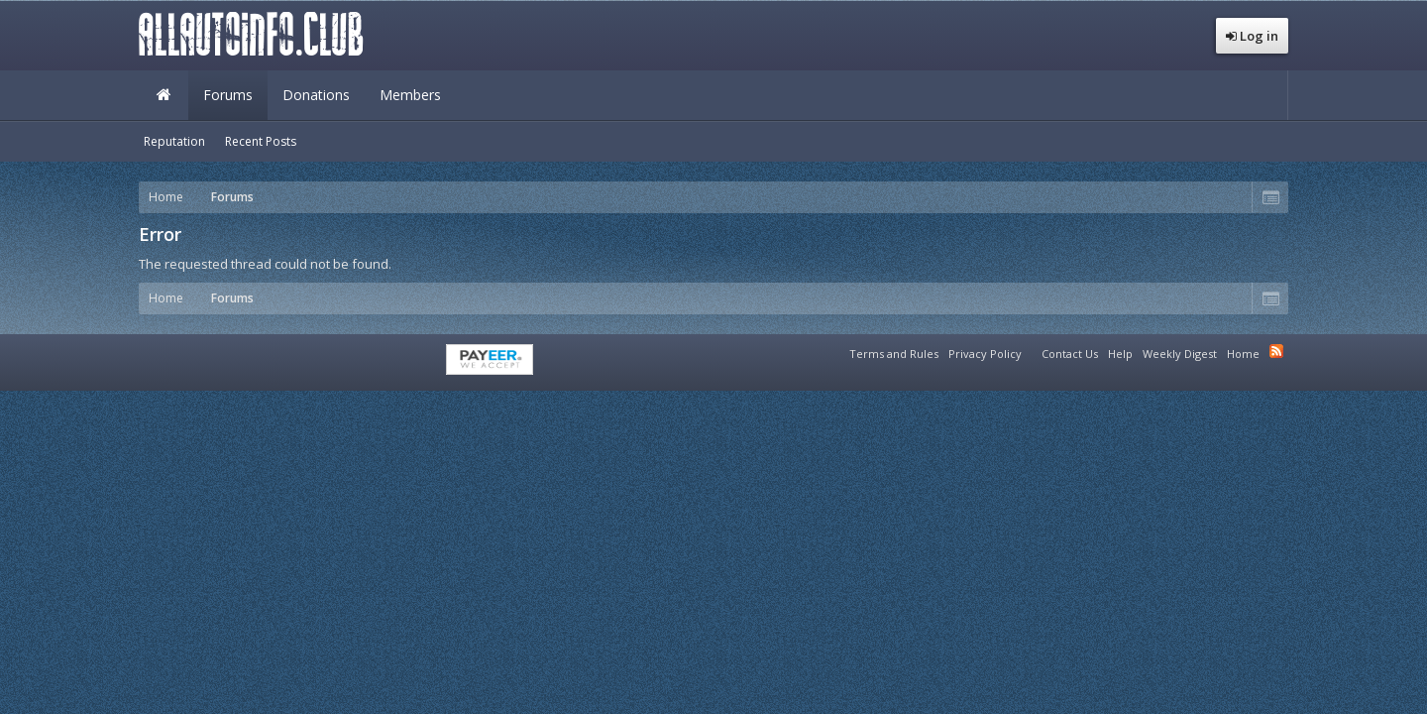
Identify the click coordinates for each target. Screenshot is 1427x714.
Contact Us (1070, 353)
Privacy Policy (985, 353)
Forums (228, 94)
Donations (316, 94)
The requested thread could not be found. (265, 264)
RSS (1276, 351)
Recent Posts (260, 141)
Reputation (174, 141)
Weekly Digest (1180, 353)
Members (410, 94)
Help (1120, 353)
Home (163, 95)
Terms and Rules (893, 353)
